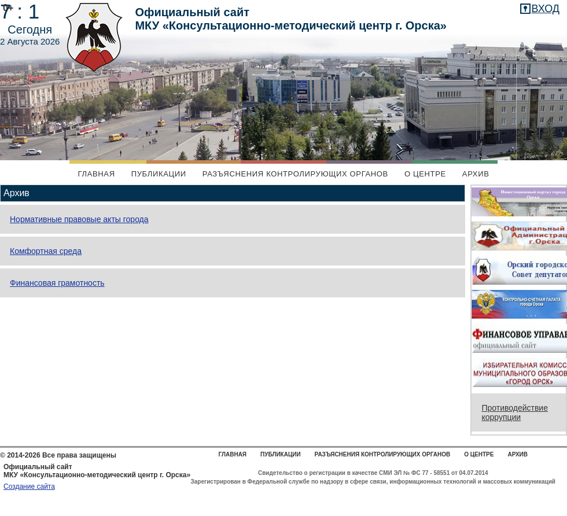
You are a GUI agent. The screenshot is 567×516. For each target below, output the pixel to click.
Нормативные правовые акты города (79, 219)
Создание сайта (29, 486)
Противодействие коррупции (514, 412)
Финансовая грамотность (57, 283)
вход (545, 8)
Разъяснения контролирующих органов (295, 173)
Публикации (158, 173)
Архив (475, 173)
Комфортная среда (46, 251)
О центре (425, 173)
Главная (96, 173)
